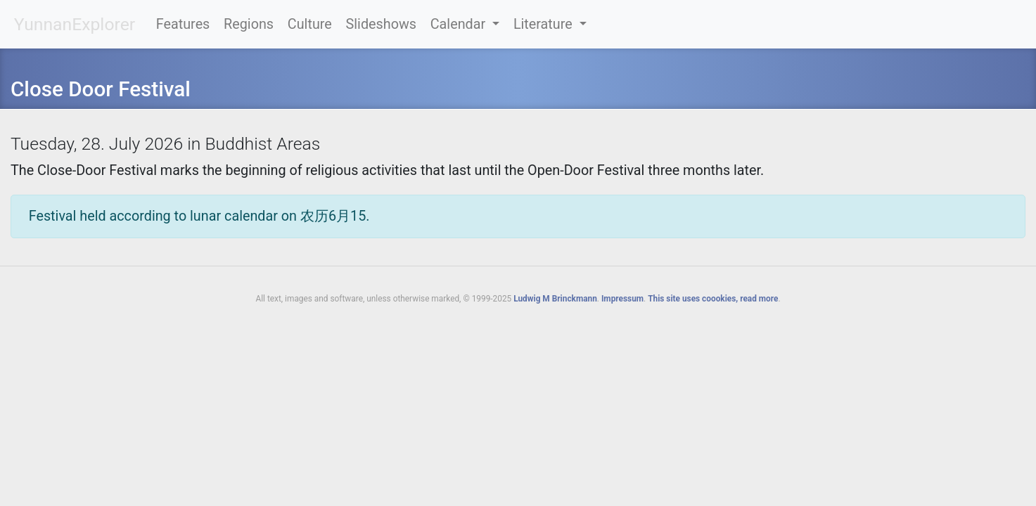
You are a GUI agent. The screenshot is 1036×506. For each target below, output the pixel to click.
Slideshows (381, 24)
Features (183, 24)
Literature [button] (544, 24)
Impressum (622, 299)
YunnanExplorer (74, 24)
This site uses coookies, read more (713, 299)
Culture (310, 24)
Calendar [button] (459, 24)
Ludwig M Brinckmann (555, 299)
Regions (249, 24)
